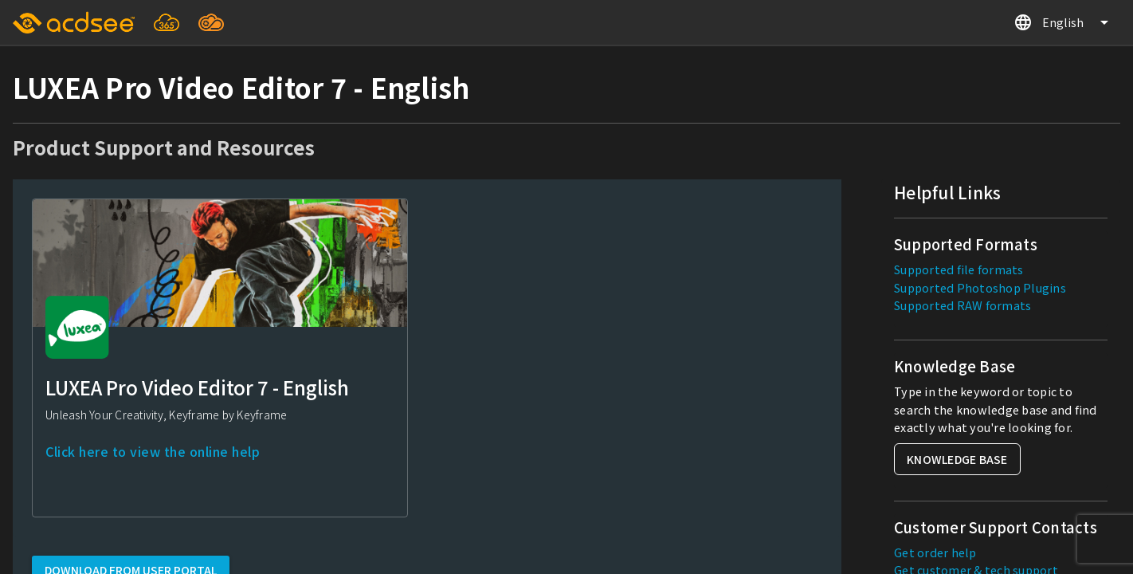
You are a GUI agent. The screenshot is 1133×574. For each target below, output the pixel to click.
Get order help (935, 552)
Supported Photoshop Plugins (980, 287)
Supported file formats (959, 269)
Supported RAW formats (962, 305)
